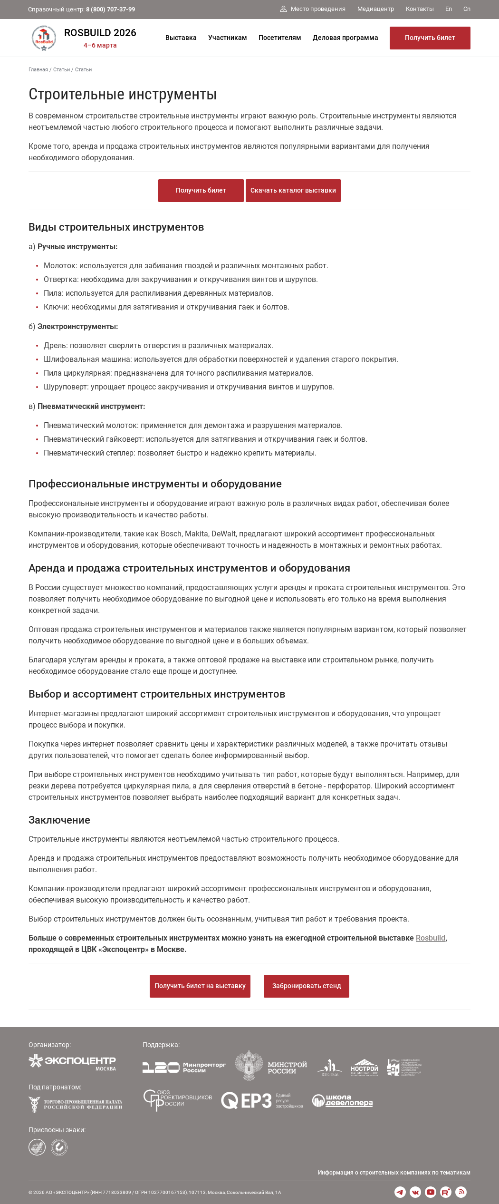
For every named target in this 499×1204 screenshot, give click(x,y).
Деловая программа (345, 37)
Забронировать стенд (306, 986)
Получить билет (430, 37)
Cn (466, 8)
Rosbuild (430, 937)
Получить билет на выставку (200, 986)
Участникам (227, 37)
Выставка (181, 37)
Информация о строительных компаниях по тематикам (394, 1172)
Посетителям (280, 37)
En (448, 8)
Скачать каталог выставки (293, 190)
